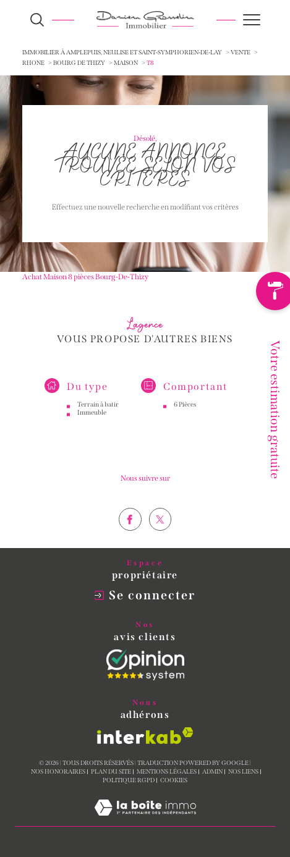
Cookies (173, 780)
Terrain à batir (98, 415)
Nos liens (243, 771)
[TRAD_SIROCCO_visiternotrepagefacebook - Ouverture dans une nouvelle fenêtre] (130, 541)
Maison (126, 63)
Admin (212, 771)
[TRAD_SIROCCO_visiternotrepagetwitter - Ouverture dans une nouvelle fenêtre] (160, 541)
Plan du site (111, 771)
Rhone (33, 63)
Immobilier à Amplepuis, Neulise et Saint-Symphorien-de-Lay (122, 52)
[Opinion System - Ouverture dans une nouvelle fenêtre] (145, 664)
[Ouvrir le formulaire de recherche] (37, 19)
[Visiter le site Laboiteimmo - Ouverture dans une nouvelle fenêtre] (145, 820)
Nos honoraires (58, 771)
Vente (240, 52)
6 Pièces (185, 415)
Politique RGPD (129, 780)
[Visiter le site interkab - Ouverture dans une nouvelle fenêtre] (145, 735)
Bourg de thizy (79, 63)
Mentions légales (167, 771)
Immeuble (91, 423)
